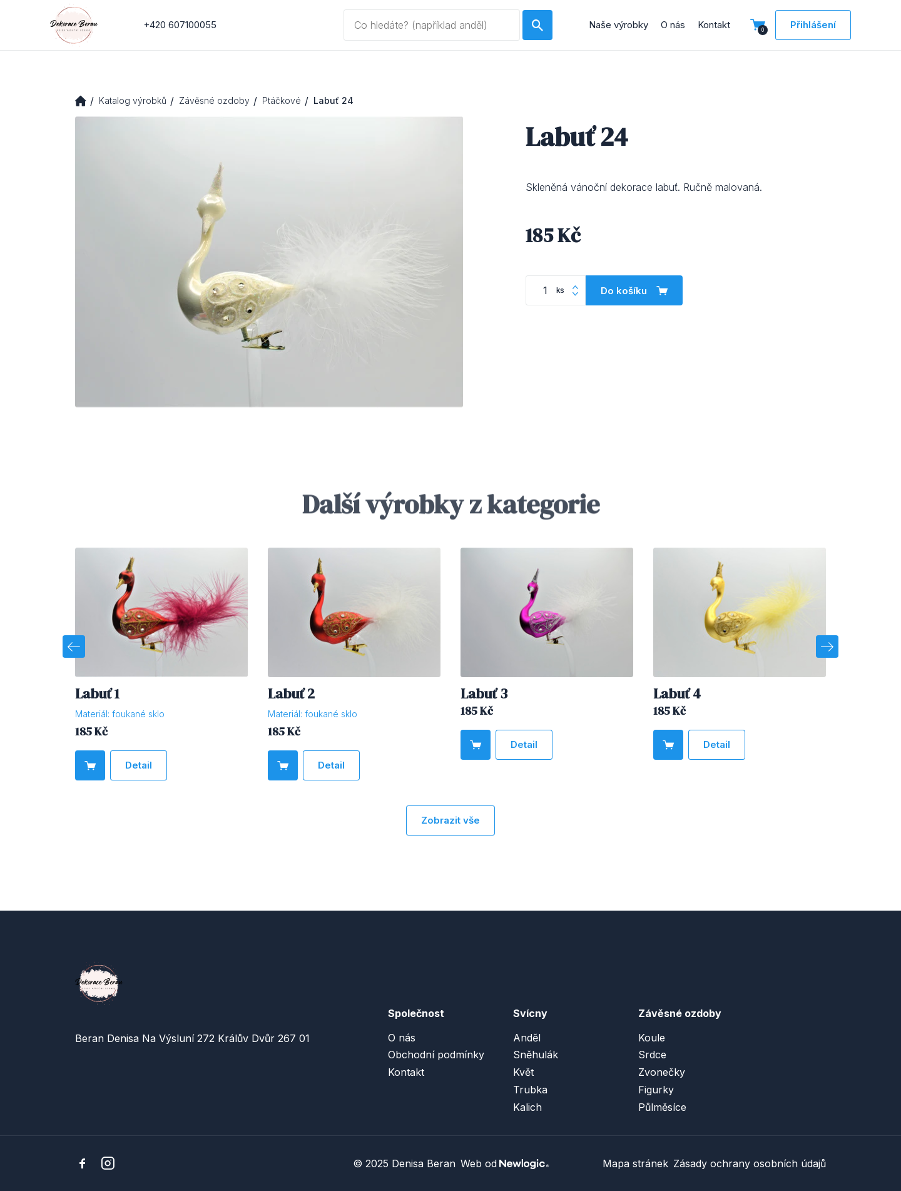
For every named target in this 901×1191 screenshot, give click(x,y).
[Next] (827, 646)
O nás (673, 25)
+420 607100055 (179, 25)
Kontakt (714, 25)
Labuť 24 (333, 100)
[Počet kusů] (556, 290)
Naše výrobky (618, 25)
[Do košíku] (634, 290)
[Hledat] (537, 25)
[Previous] (74, 646)
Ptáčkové (281, 100)
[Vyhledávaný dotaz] (431, 25)
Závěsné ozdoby (214, 100)
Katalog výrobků (132, 100)
